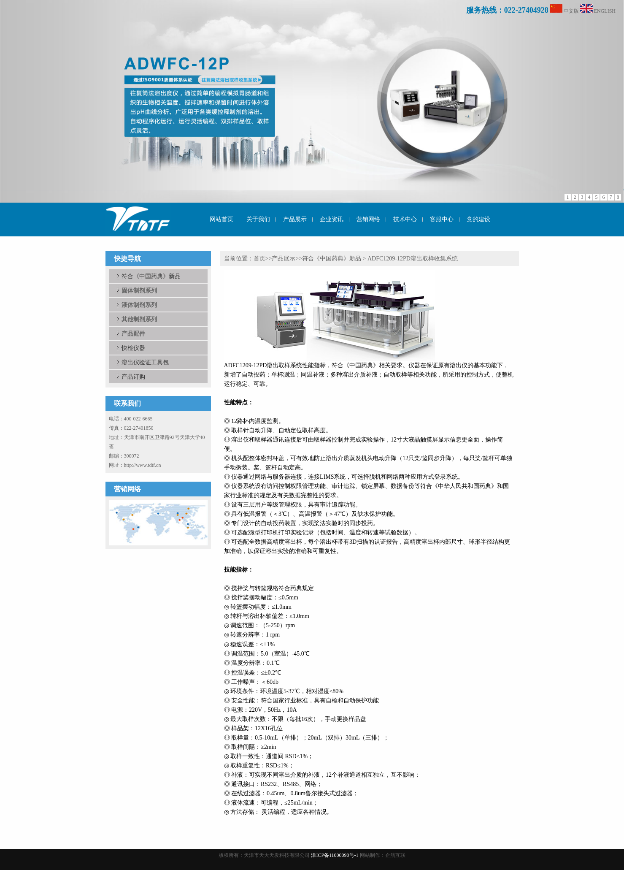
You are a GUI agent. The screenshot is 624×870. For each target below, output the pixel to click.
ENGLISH (605, 11)
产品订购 (133, 376)
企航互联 (395, 855)
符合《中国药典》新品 (151, 276)
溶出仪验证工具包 (145, 362)
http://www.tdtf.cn (142, 465)
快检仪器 (133, 347)
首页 (259, 258)
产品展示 (283, 258)
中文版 (571, 11)
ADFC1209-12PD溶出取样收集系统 (412, 258)
